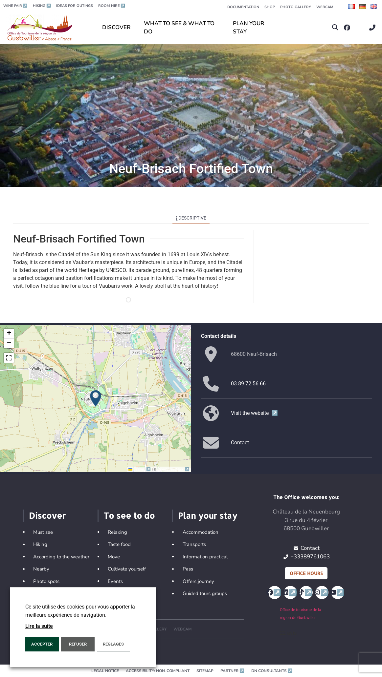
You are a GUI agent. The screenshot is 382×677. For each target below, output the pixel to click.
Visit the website (254, 413)
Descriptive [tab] (191, 218)
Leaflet (140, 469)
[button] (335, 27)
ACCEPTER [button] (42, 644)
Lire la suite (39, 626)
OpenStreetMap (173, 469)
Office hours (306, 573)
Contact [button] (240, 442)
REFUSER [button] (78, 644)
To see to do (129, 515)
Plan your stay (207, 515)
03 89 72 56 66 (248, 383)
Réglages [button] (113, 644)
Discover (47, 515)
